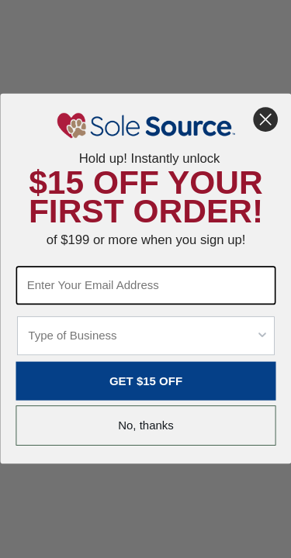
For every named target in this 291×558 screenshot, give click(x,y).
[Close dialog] (265, 120)
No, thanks (146, 425)
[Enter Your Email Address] (145, 286)
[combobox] (141, 336)
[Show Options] (261, 336)
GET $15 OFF (145, 381)
